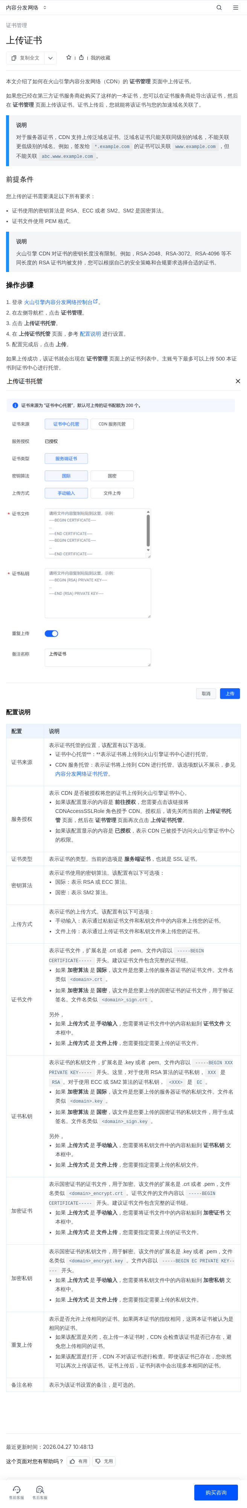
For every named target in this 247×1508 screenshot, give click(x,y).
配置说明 (90, 334)
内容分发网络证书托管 (81, 774)
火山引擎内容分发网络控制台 (61, 302)
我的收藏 (100, 58)
